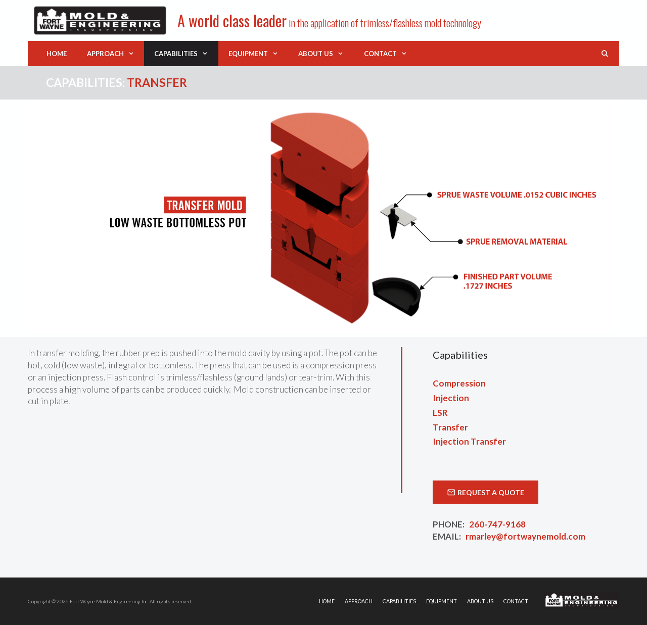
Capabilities (186, 53)
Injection (451, 398)
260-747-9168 (497, 524)
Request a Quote (490, 492)
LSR (440, 412)
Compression (459, 383)
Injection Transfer (469, 441)
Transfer (450, 427)
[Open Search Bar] (604, 53)
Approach (115, 53)
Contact (390, 53)
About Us (325, 53)
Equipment (258, 53)
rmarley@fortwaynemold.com (525, 536)
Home (57, 54)
